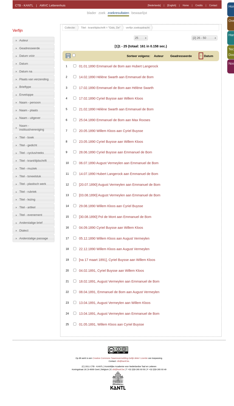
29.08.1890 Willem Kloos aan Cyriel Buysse (111, 206)
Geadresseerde (29, 48)
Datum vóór (27, 55)
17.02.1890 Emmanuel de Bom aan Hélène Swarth (116, 88)
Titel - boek (26, 137)
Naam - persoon (30, 102)
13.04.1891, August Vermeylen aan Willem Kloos (114, 303)
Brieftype (25, 87)
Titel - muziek (28, 168)
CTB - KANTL (24, 5)
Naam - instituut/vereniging (31, 127)
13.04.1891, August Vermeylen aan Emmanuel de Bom (119, 313)
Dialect (23, 230)
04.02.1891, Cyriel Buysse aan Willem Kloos (111, 270)
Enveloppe (26, 94)
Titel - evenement (30, 215)
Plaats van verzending (33, 79)
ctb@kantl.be (123, 361)
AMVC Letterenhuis (52, 5)
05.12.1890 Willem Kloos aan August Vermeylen (114, 238)
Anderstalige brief (30, 222)
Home (186, 5)
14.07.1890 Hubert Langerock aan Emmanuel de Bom (118, 174)
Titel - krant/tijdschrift (33, 160)
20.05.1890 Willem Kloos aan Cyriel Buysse (111, 131)
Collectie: (70, 27)
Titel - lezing (27, 199)
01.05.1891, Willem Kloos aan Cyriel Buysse (111, 324)
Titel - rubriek (28, 191)
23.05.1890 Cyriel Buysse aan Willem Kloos (111, 141)
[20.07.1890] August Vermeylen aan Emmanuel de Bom (119, 184)
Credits (199, 5)
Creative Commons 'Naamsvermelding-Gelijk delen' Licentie (120, 358)
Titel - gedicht (28, 145)
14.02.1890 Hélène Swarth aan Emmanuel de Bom (116, 77)
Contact (213, 5)
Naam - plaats (28, 110)
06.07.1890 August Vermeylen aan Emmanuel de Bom (118, 163)
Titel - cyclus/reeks (31, 152)
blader (91, 13)
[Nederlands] (154, 5)
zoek (102, 13)
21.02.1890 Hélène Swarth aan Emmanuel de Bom (116, 109)
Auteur (23, 40)
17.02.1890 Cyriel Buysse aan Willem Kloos (111, 98)
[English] (171, 5)
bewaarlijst (139, 13)
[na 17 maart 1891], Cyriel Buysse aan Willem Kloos (117, 260)
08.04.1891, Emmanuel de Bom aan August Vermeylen (119, 292)
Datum (23, 63)
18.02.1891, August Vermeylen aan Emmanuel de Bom (119, 281)
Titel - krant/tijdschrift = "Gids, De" (101, 27)
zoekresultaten (118, 13)
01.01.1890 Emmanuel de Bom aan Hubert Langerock (118, 66)
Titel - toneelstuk (30, 176)
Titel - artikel (27, 207)
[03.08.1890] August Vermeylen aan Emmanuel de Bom (119, 195)
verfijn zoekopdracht (137, 27)
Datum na (25, 71)
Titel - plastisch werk (32, 184)
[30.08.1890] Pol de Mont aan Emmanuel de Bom (115, 217)
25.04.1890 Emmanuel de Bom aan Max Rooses (114, 120)
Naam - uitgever (29, 118)
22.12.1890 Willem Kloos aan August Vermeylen (114, 249)
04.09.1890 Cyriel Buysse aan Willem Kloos (111, 227)
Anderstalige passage (33, 238)
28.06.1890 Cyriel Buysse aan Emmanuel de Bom (115, 152)
